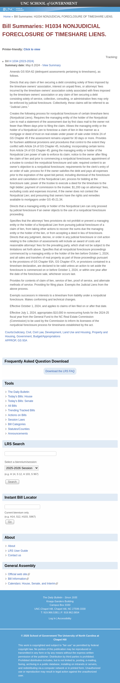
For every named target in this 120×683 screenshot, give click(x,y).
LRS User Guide (18, 550)
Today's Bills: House (20, 396)
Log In (52, 618)
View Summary (51, 65)
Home (7, 16)
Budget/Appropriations (46, 336)
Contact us (14, 555)
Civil (28, 332)
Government (24, 336)
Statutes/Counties (19, 429)
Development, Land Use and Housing (67, 332)
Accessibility (64, 618)
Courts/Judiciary (14, 332)
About (11, 546)
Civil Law (38, 332)
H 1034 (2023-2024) (21, 61)
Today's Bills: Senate (20, 401)
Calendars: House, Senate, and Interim (33, 583)
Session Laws (16, 419)
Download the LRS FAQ (59, 371)
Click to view (31, 49)
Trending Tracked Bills (21, 410)
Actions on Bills (17, 415)
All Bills (12, 405)
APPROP (10, 340)
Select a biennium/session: (21, 462)
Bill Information (18, 578)
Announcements (18, 433)
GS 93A (22, 340)
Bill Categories (17, 424)
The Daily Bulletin (18, 392)
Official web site (19, 574)
